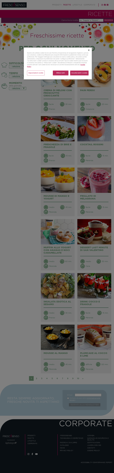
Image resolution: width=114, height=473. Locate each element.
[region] (58, 63)
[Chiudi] (88, 50)
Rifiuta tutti (60, 73)
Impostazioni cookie (35, 73)
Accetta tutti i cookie (79, 73)
